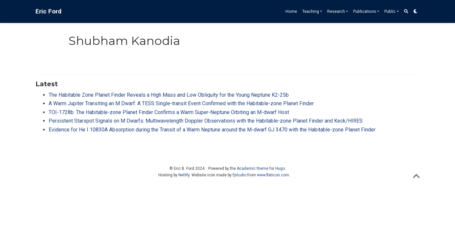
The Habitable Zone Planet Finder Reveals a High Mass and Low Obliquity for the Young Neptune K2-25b (169, 95)
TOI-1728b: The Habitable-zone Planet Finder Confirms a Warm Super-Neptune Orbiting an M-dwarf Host (169, 112)
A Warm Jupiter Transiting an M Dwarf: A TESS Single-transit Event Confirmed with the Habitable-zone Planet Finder (181, 103)
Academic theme (252, 168)
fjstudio (239, 175)
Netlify (184, 175)
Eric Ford (48, 11)
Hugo (280, 168)
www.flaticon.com (273, 175)
